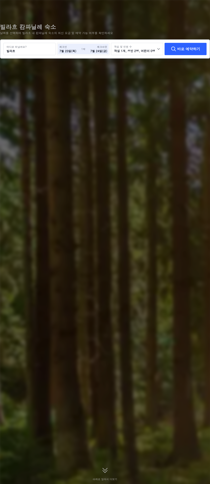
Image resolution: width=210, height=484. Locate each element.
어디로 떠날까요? (17, 46)
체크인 (63, 46)
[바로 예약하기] (186, 49)
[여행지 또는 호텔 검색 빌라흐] (29, 49)
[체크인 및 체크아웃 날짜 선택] (70, 49)
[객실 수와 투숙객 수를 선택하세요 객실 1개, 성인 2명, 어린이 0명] (137, 49)
